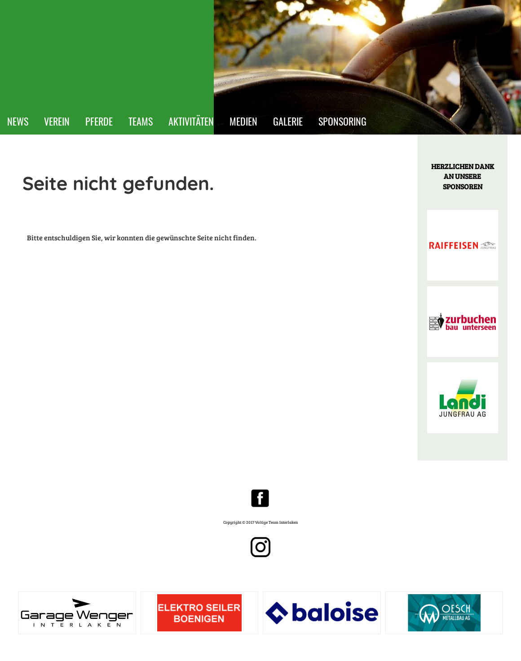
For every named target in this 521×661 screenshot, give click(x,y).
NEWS (17, 121)
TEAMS (140, 121)
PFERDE (99, 121)
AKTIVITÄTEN (191, 121)
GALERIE (288, 121)
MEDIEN (243, 121)
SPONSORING (342, 121)
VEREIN (57, 121)
